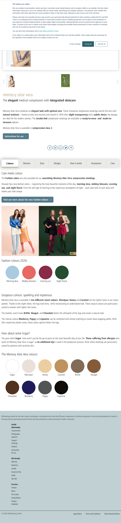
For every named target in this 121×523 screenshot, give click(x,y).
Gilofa (13, 475)
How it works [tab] (76, 163)
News (13, 491)
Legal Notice (77, 514)
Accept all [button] (88, 44)
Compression (15, 430)
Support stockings (14, 441)
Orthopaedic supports (15, 435)
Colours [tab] (10, 163)
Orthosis (14, 446)
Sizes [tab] (42, 163)
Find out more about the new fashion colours (25, 199)
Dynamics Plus (16, 472)
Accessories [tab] (96, 163)
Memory (14, 462)
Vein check (14, 494)
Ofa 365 (14, 479)
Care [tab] (113, 163)
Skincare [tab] (26, 163)
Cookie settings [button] (75, 44)
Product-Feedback (14, 502)
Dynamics (14, 465)
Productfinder (16, 498)
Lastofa (13, 468)
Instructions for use (14, 136)
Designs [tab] (57, 163)
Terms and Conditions (93, 514)
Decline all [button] (101, 44)
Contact (14, 487)
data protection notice (50, 31)
